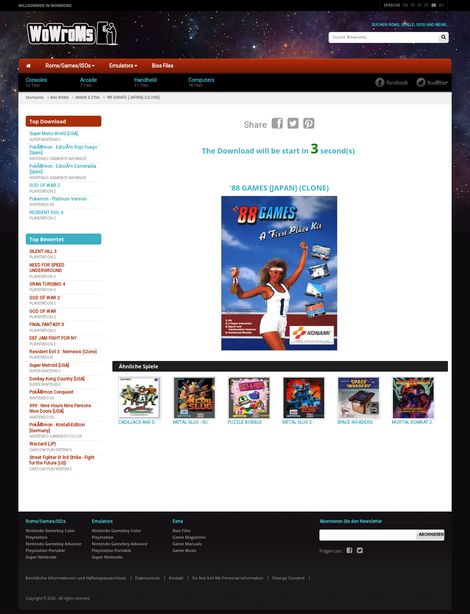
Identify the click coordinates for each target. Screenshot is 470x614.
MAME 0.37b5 (87, 94)
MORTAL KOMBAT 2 (412, 419)
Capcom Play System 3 (50, 447)
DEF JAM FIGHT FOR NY (52, 335)
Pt (426, 5)
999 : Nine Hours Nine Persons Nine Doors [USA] (60, 405)
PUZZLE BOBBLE (245, 419)
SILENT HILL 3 (43, 248)
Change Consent (288, 575)
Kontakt (176, 575)
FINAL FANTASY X (46, 321)
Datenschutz (147, 575)
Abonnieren (431, 532)
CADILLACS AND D (136, 419)
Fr (413, 5)
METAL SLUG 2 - (298, 419)
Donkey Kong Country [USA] (56, 375)
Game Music (184, 547)
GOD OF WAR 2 (44, 182)
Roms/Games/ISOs (70, 62)
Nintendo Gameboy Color (55, 433)
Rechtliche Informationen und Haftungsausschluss (76, 575)
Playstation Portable (45, 547)
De (433, 5)
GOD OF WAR (42, 308)
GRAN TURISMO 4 (47, 281)
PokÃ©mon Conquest (51, 389)
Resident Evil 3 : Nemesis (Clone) (63, 348)
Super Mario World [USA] (53, 130)
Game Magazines (189, 534)
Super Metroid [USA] (49, 362)
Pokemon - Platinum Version (58, 196)
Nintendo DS (41, 202)
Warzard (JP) (42, 441)
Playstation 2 (42, 188)
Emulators (123, 62)
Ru (441, 5)
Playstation (41, 355)
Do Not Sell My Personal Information (227, 575)
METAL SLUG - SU (190, 419)
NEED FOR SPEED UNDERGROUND (46, 265)
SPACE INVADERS (354, 419)
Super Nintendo (45, 136)
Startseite (35, 94)
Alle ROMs (59, 94)
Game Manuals (187, 540)
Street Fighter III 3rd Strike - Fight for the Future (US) (61, 457)
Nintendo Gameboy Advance (57, 156)
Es (419, 5)
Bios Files (162, 63)
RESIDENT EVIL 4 (46, 209)
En (405, 5)
